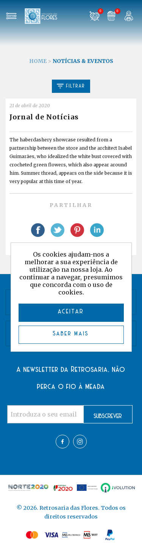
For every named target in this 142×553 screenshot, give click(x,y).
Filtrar (71, 86)
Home (38, 61)
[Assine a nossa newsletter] (45, 414)
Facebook (62, 441)
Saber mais (71, 333)
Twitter (80, 441)
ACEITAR (71, 311)
